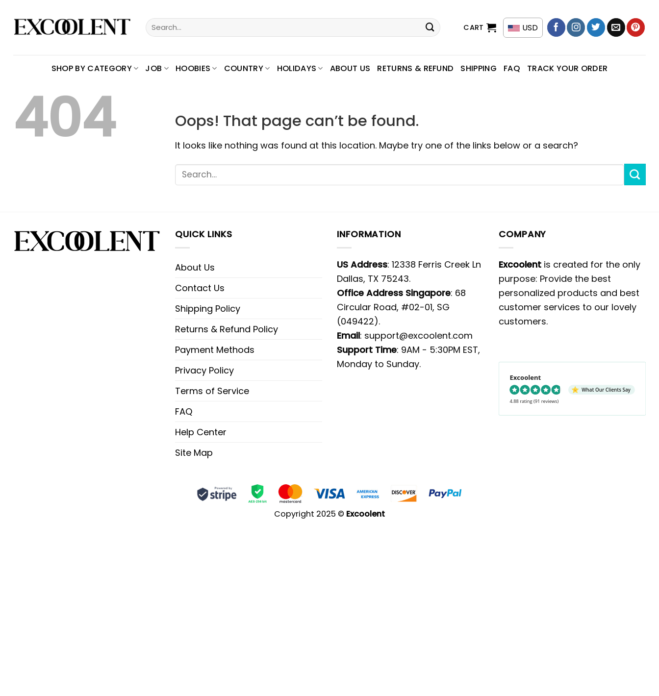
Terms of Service (212, 391)
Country (247, 68)
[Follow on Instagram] (576, 27)
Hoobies (196, 68)
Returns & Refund (415, 68)
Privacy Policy (204, 370)
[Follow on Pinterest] (636, 27)
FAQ (512, 68)
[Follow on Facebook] (556, 27)
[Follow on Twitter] (596, 27)
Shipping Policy (207, 308)
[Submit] (430, 27)
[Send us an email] (616, 27)
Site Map (194, 453)
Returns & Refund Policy (226, 329)
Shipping (478, 68)
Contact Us (200, 288)
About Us (350, 68)
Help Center (201, 432)
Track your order (567, 68)
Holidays (300, 68)
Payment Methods (214, 350)
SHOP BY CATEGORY (95, 68)
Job (157, 68)
